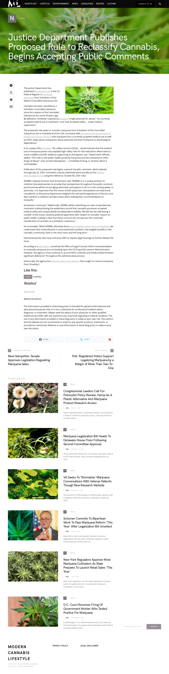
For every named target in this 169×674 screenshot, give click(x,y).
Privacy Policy (60, 646)
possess (64, 118)
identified (46, 148)
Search (153, 627)
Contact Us (145, 4)
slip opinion (44, 246)
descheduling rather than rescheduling (90, 226)
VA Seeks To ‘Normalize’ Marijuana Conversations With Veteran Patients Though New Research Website (87, 481)
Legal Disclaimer (89, 646)
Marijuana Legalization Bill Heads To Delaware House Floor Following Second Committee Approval (87, 440)
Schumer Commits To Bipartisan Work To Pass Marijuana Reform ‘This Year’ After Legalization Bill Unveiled (87, 522)
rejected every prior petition (65, 261)
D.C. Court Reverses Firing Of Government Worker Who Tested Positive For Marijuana (85, 609)
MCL (67, 408)
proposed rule (43, 91)
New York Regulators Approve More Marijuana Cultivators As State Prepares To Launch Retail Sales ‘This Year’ (87, 565)
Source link (29, 291)
